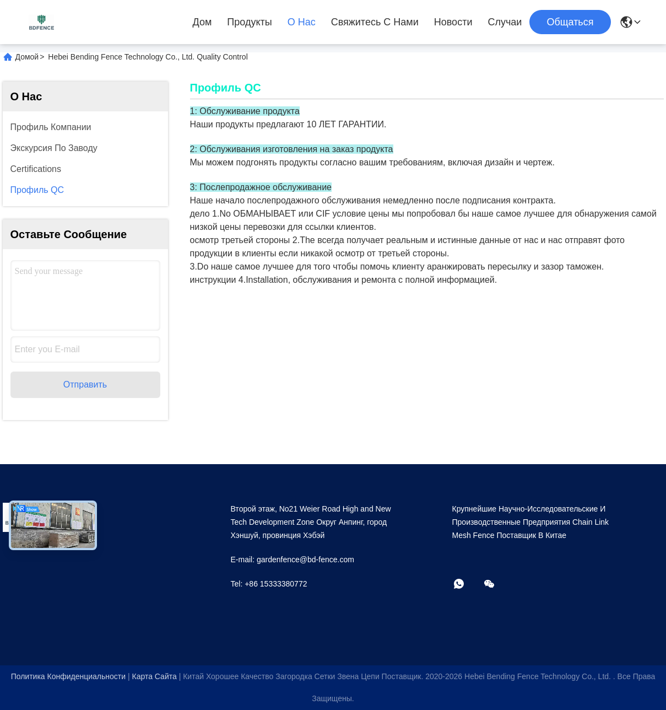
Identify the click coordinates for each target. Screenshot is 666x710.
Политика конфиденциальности (68, 676)
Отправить (85, 384)
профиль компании (50, 127)
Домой (27, 56)
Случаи (505, 22)
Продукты (249, 22)
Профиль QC (37, 190)
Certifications (35, 169)
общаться (569, 22)
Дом (202, 22)
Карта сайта (154, 676)
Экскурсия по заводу (54, 148)
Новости (453, 22)
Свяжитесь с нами (375, 22)
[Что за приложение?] (466, 584)
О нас (302, 22)
